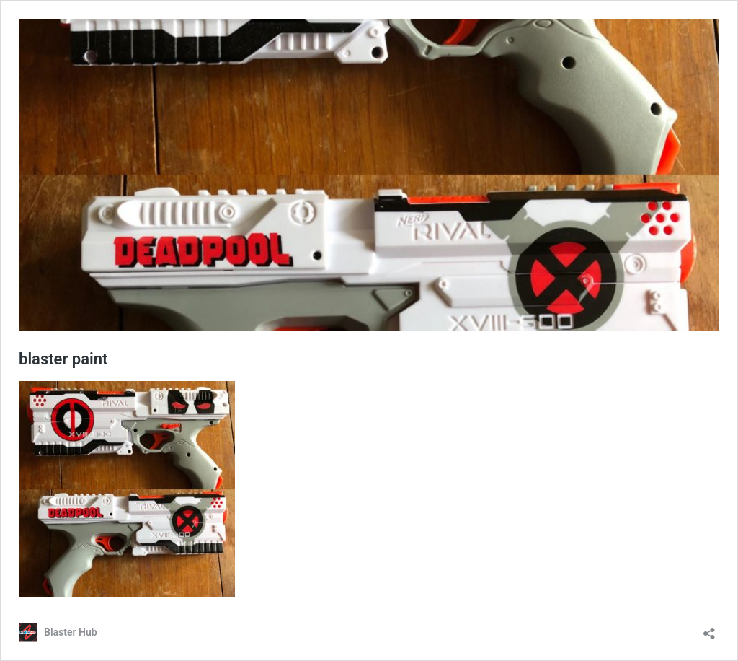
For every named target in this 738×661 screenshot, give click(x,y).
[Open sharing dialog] (709, 629)
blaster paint (63, 359)
